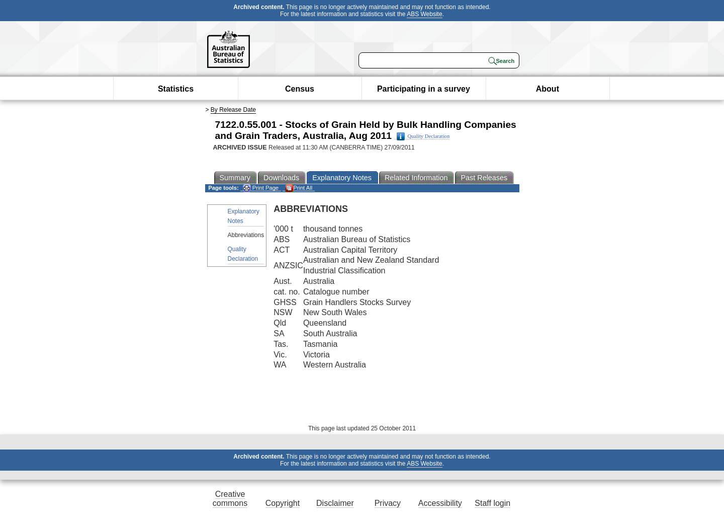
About (547, 89)
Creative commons (230, 498)
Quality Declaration (423, 136)
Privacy (388, 503)
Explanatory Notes (243, 216)
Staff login (492, 503)
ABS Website (424, 14)
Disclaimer (335, 503)
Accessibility (440, 503)
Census (299, 89)
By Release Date (233, 109)
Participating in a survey (423, 89)
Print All (298, 188)
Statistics (176, 89)
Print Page (261, 188)
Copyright (282, 503)
